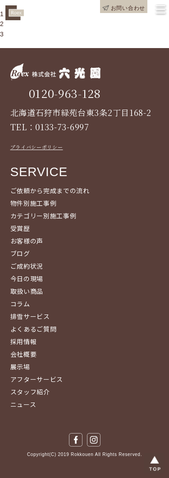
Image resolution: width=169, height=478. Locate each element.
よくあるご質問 (33, 328)
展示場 (20, 366)
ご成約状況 (27, 265)
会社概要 (23, 354)
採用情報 (23, 341)
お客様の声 (27, 240)
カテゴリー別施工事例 (43, 215)
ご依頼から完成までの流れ (50, 190)
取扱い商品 (27, 291)
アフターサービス (37, 379)
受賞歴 (20, 228)
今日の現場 (27, 278)
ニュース (23, 404)
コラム (20, 303)
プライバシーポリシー (36, 146)
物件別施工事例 (33, 203)
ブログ (20, 253)
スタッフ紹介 (30, 391)
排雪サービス (30, 316)
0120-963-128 (65, 93)
